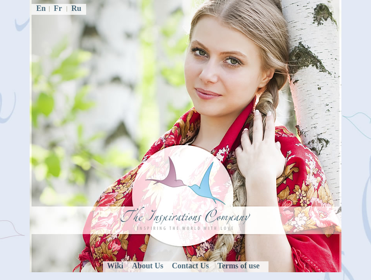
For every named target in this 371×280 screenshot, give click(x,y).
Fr (58, 8)
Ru (76, 8)
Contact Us (190, 265)
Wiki (115, 265)
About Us (147, 265)
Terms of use (238, 265)
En (41, 8)
